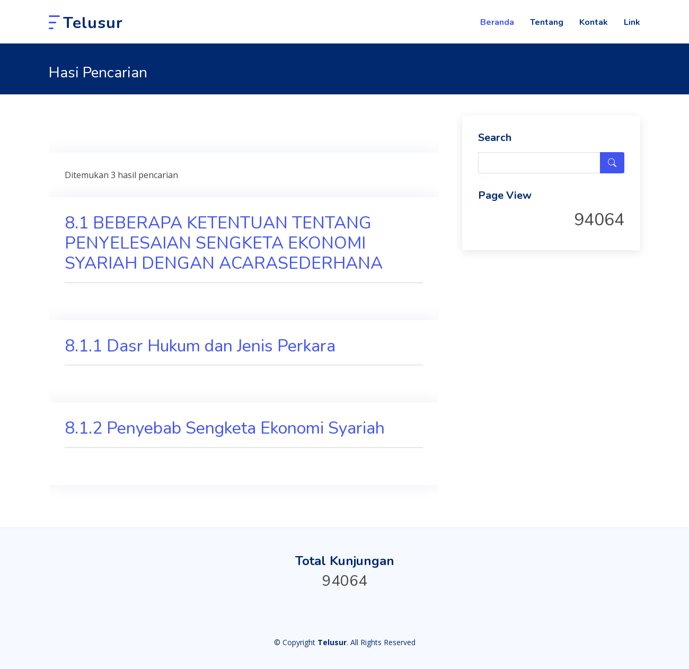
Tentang (546, 22)
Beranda (497, 22)
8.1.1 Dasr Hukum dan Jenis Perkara (200, 345)
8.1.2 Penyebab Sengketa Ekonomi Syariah (225, 428)
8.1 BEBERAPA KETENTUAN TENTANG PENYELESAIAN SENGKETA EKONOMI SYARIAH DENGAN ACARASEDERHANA (224, 243)
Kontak (593, 22)
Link (632, 22)
